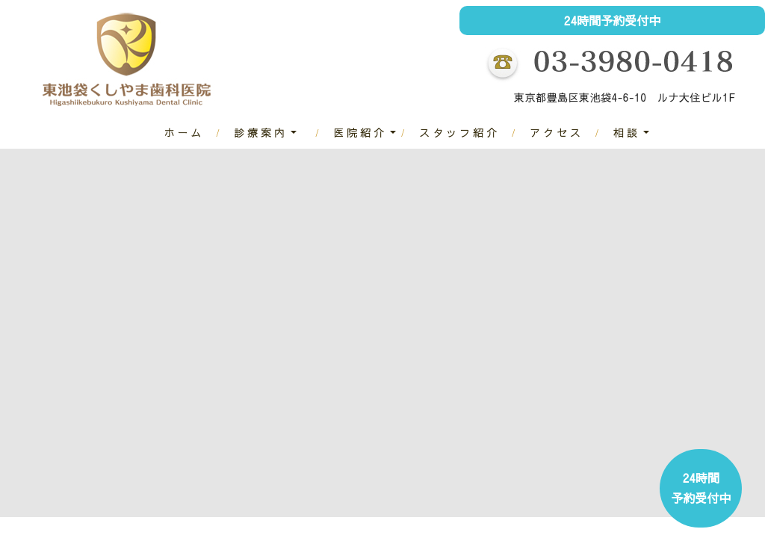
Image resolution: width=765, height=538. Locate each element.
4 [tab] (416, 530)
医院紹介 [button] (360, 132)
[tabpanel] (382, 325)
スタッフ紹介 (459, 132)
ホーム (184, 132)
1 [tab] (348, 530)
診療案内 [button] (261, 132)
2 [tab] (371, 530)
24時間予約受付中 (612, 20)
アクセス (556, 132)
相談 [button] (626, 132)
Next (746, 340)
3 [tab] (393, 530)
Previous (18, 340)
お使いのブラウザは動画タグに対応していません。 (382, 325)
